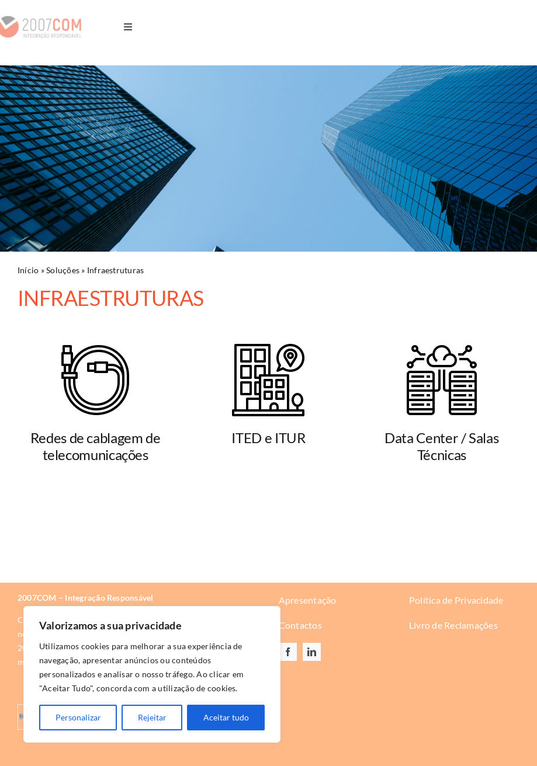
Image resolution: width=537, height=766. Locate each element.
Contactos (300, 625)
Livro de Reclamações (453, 625)
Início (28, 271)
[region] (151, 674)
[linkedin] (312, 652)
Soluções (62, 271)
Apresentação (308, 600)
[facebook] (288, 652)
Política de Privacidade (456, 600)
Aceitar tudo (226, 717)
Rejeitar (152, 717)
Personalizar (78, 717)
